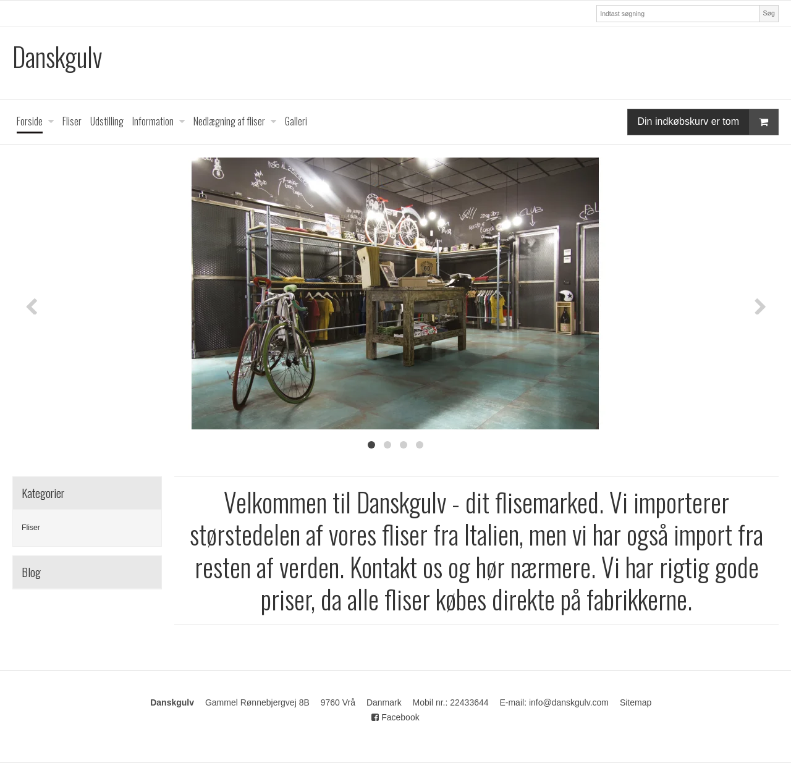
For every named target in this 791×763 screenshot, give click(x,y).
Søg (768, 13)
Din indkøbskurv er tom (708, 122)
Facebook (395, 717)
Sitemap (635, 702)
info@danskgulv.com (569, 702)
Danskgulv (57, 56)
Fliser (31, 527)
